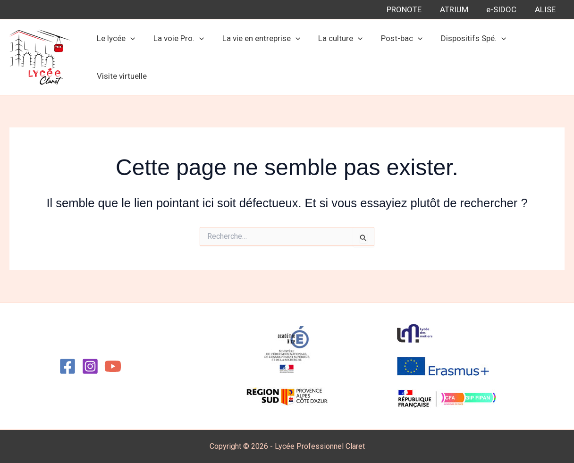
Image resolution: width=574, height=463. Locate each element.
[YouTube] (112, 366)
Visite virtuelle (121, 76)
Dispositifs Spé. (461, 38)
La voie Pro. (175, 38)
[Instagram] (90, 366)
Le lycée (115, 38)
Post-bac (392, 38)
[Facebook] (67, 366)
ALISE (546, 9)
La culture (333, 38)
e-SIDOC (505, 9)
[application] (129, 38)
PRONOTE (411, 9)
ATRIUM (459, 9)
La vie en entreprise (256, 38)
